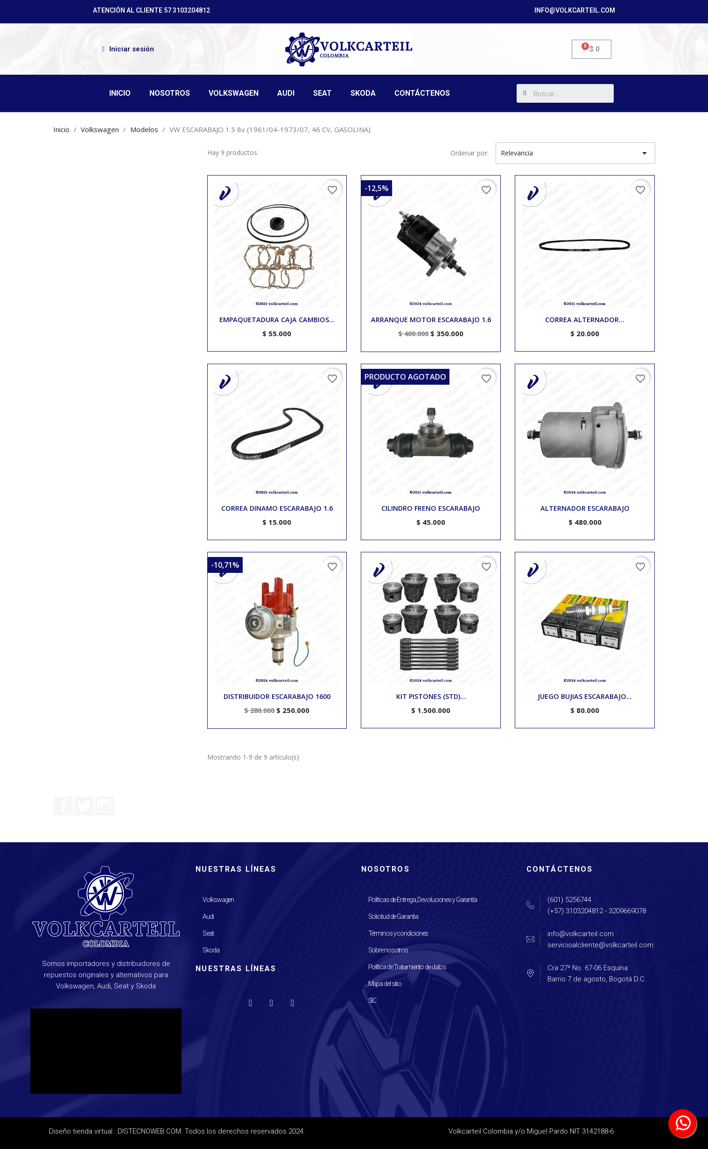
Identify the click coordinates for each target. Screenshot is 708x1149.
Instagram (104, 806)
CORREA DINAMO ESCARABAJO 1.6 (277, 508)
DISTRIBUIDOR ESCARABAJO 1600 (277, 696)
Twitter (84, 806)
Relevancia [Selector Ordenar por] (575, 153)
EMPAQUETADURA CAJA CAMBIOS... (277, 319)
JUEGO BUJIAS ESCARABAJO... (585, 696)
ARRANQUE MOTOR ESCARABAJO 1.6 (431, 319)
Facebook (63, 806)
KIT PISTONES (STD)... (431, 696)
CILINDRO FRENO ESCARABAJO (430, 508)
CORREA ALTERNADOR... (584, 319)
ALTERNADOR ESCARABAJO (585, 508)
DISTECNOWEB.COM (149, 1131)
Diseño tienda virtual (80, 1131)
